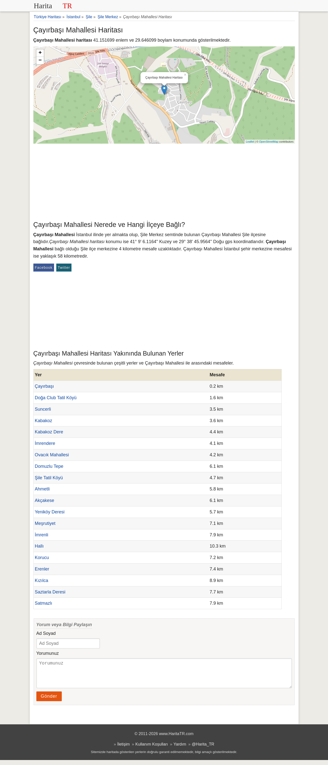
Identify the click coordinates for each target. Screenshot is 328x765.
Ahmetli (42, 488)
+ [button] (40, 53)
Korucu (42, 557)
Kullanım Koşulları (151, 749)
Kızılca (41, 580)
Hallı (39, 546)
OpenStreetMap (268, 141)
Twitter (64, 268)
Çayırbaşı (44, 386)
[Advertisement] (164, 181)
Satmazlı (43, 603)
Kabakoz (43, 420)
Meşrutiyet (45, 523)
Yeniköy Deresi (50, 511)
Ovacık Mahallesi (52, 454)
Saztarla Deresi (50, 591)
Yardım (180, 749)
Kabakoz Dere (49, 431)
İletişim (123, 749)
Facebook (44, 268)
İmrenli (41, 534)
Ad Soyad (46, 633)
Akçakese (44, 500)
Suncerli (43, 409)
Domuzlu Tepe (49, 466)
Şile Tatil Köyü (49, 477)
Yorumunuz (47, 653)
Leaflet (250, 141)
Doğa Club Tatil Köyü (56, 397)
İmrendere (45, 443)
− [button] (40, 60)
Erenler (42, 569)
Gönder (49, 701)
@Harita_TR (203, 749)
